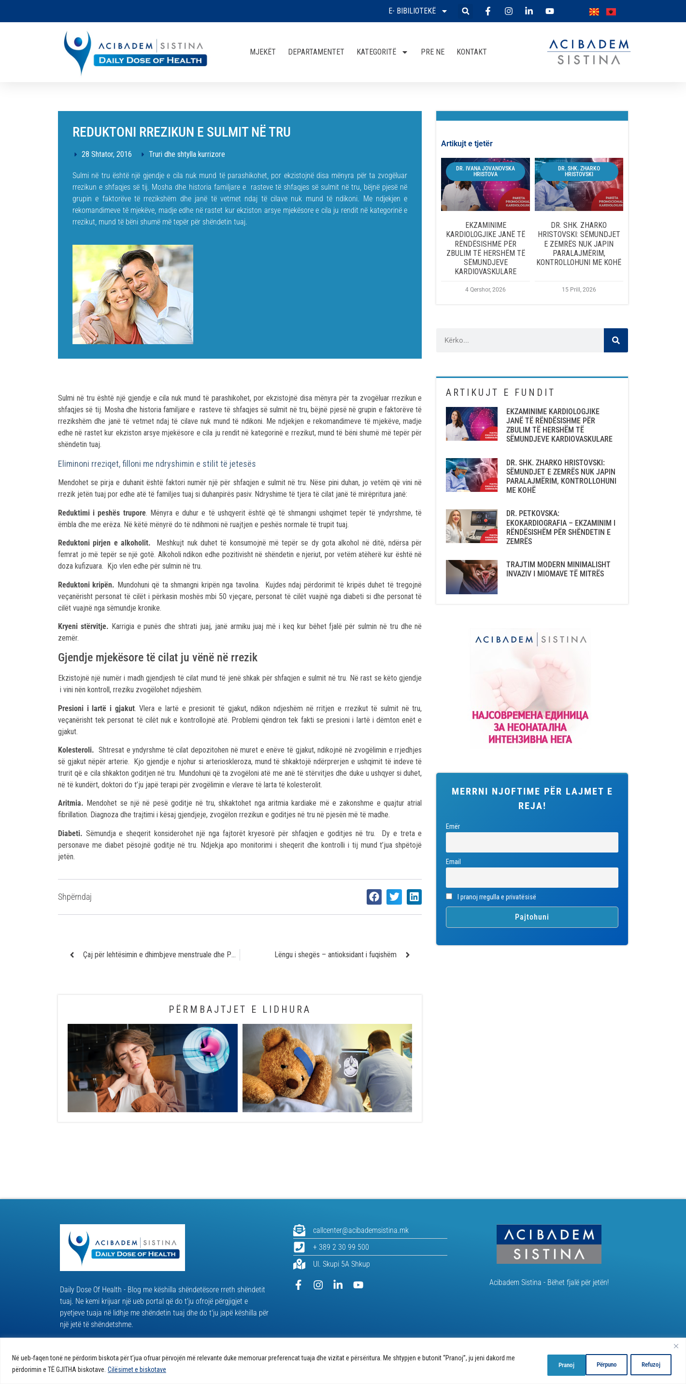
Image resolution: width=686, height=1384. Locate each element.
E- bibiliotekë (418, 11)
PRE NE (432, 51)
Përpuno (546, 1364)
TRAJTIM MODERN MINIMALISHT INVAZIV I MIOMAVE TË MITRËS (558, 569)
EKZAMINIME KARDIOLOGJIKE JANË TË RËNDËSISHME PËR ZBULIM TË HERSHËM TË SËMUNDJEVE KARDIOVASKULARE (485, 248)
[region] (343, 1361)
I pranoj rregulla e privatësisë (491, 897)
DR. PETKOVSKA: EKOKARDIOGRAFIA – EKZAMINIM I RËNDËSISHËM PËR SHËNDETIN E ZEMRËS (560, 527)
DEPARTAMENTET (316, 51)
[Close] (676, 1346)
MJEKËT (263, 51)
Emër (453, 827)
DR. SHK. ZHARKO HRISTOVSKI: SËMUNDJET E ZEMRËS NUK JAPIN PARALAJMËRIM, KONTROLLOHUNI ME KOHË (578, 244)
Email (453, 862)
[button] (465, 11)
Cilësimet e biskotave (147, 1370)
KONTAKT (472, 51)
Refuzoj (600, 1364)
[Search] (616, 340)
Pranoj (651, 1364)
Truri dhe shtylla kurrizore (187, 154)
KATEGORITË (383, 52)
